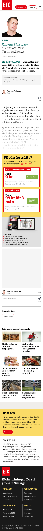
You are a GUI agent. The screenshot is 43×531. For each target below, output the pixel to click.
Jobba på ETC (7, 509)
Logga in (32, 7)
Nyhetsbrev (28, 513)
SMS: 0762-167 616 (10, 496)
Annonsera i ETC (9, 513)
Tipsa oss (8, 432)
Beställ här (31, 177)
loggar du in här (25, 164)
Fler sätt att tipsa (9, 500)
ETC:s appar (28, 509)
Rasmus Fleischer (14, 91)
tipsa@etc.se (7, 493)
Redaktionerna (29, 500)
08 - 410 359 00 (30, 496)
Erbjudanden (28, 516)
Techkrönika (8, 316)
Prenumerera (21, 7)
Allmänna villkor (8, 516)
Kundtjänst (28, 493)
